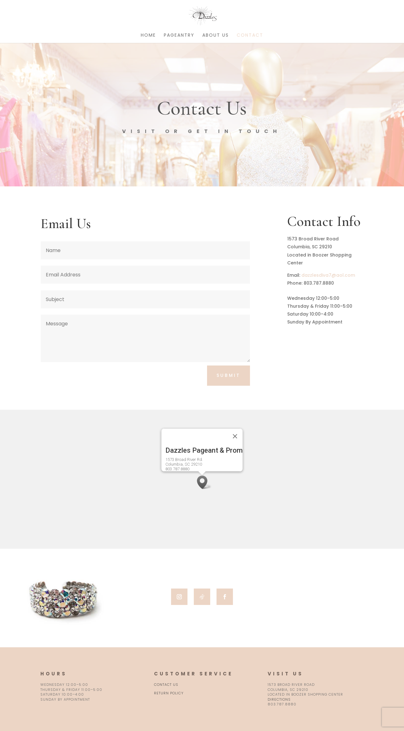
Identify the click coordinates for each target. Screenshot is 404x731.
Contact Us (166, 684)
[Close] (235, 436)
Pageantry (179, 35)
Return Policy (169, 693)
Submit (229, 375)
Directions (279, 699)
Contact (250, 35)
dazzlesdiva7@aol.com (328, 275)
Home (148, 35)
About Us (215, 35)
